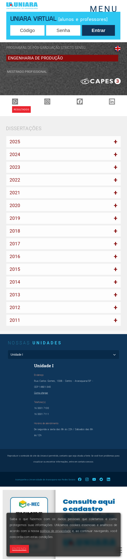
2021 (15, 192)
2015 (15, 269)
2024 (15, 154)
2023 (15, 167)
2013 (15, 294)
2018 (15, 231)
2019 (15, 218)
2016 (15, 256)
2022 (15, 180)
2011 (15, 320)
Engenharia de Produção (35, 58)
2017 (15, 243)
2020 (15, 205)
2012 (15, 307)
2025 (15, 141)
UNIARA (32, 6)
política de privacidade (55, 531)
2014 (15, 282)
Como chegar (41, 392)
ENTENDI (19, 549)
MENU (104, 8)
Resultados (21, 109)
